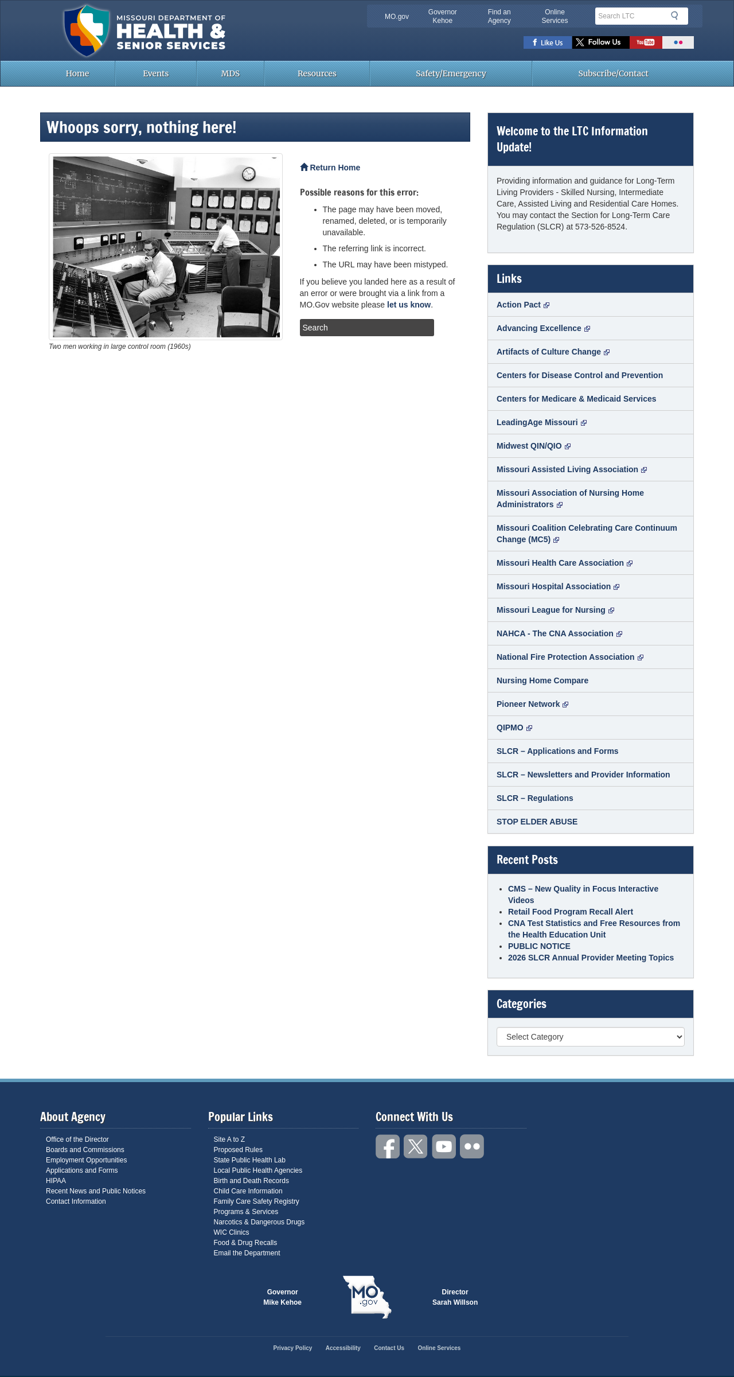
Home (77, 73)
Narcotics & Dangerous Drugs (259, 1222)
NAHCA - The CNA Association (559, 633)
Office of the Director (77, 1139)
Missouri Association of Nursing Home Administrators (570, 498)
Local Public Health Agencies (258, 1170)
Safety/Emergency (451, 73)
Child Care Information (248, 1191)
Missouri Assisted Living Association (572, 469)
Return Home (330, 167)
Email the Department (247, 1253)
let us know (409, 304)
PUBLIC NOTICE (539, 946)
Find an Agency (499, 16)
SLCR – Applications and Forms (558, 751)
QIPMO (514, 727)
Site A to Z (229, 1139)
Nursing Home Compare (542, 680)
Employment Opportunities (86, 1160)
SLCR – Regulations (535, 798)
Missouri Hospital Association (558, 586)
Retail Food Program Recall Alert (570, 911)
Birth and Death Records (251, 1181)
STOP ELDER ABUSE (537, 821)
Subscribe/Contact (614, 73)
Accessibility (343, 1348)
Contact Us (389, 1348)
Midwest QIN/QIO (534, 445)
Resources (317, 73)
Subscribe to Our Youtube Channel (444, 1146)
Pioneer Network (532, 704)
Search (678, 15)
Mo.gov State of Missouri (367, 1297)
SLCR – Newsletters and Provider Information (583, 774)
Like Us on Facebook (388, 1146)
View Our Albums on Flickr (472, 1146)
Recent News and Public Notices (96, 1191)
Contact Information (76, 1201)
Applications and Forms (82, 1170)
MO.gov (397, 17)
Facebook (548, 42)
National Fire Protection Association (570, 657)
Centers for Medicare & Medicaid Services (577, 398)
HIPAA (56, 1181)
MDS (230, 73)
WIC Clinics (231, 1232)
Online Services (554, 16)
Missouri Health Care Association (565, 562)
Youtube (646, 42)
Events (156, 73)
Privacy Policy (293, 1348)
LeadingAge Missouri (542, 422)
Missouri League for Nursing (555, 609)
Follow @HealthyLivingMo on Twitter (416, 1146)
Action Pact (523, 304)
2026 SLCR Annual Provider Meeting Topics (591, 957)
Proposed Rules (238, 1150)
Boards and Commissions (85, 1150)
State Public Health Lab (250, 1160)
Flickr (678, 42)
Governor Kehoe (442, 16)
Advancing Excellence (543, 328)
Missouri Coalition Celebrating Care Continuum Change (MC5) (587, 533)
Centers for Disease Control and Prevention (580, 375)
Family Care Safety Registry (256, 1201)
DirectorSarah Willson (455, 1297)
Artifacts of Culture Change (553, 351)
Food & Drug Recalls (246, 1243)
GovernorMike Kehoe (282, 1297)
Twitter (601, 42)
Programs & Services (246, 1212)
